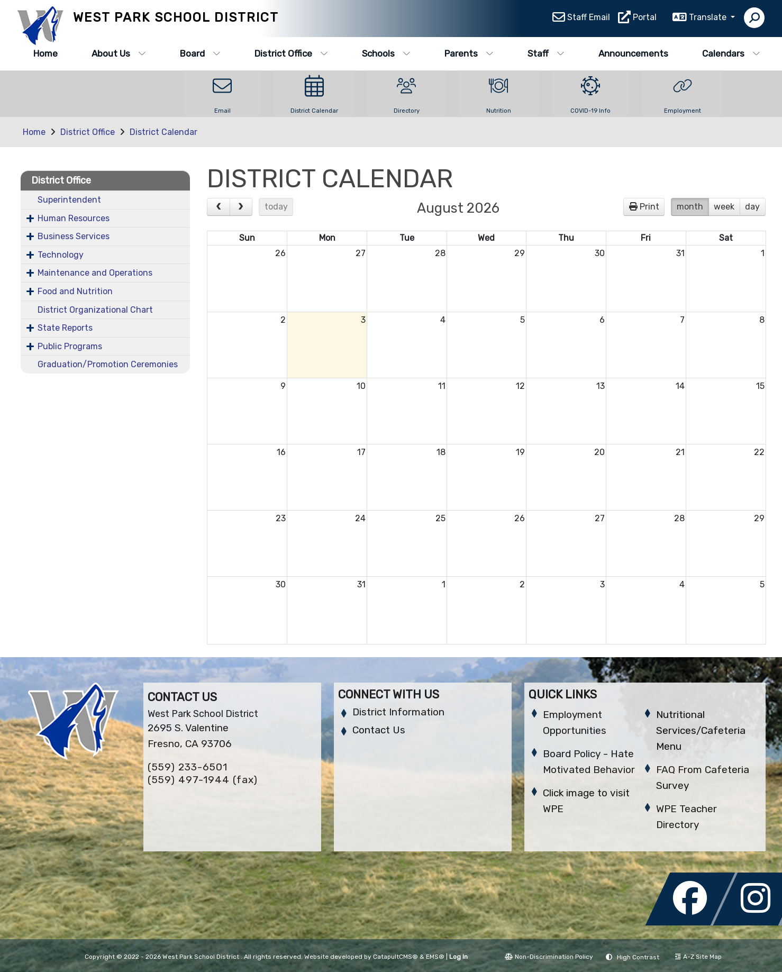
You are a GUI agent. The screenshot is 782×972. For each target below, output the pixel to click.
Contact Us (378, 730)
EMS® (435, 956)
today (276, 207)
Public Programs (70, 346)
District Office (291, 53)
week (724, 207)
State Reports (65, 328)
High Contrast (638, 957)
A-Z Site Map (698, 956)
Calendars (731, 53)
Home (45, 53)
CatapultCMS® (395, 956)
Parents (469, 53)
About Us (119, 53)
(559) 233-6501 (188, 767)
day (752, 207)
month (690, 207)
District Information (398, 712)
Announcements (633, 53)
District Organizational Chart (95, 310)
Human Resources (74, 218)
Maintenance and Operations (95, 273)
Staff (546, 53)
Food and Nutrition (75, 291)
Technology (61, 255)
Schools (386, 53)
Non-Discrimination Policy (549, 956)
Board (200, 53)
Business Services (74, 236)
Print (649, 207)
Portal (645, 19)
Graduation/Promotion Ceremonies (108, 364)
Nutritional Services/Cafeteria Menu (700, 730)
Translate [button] (709, 19)
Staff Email (588, 19)
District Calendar (163, 132)
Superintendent (69, 200)
